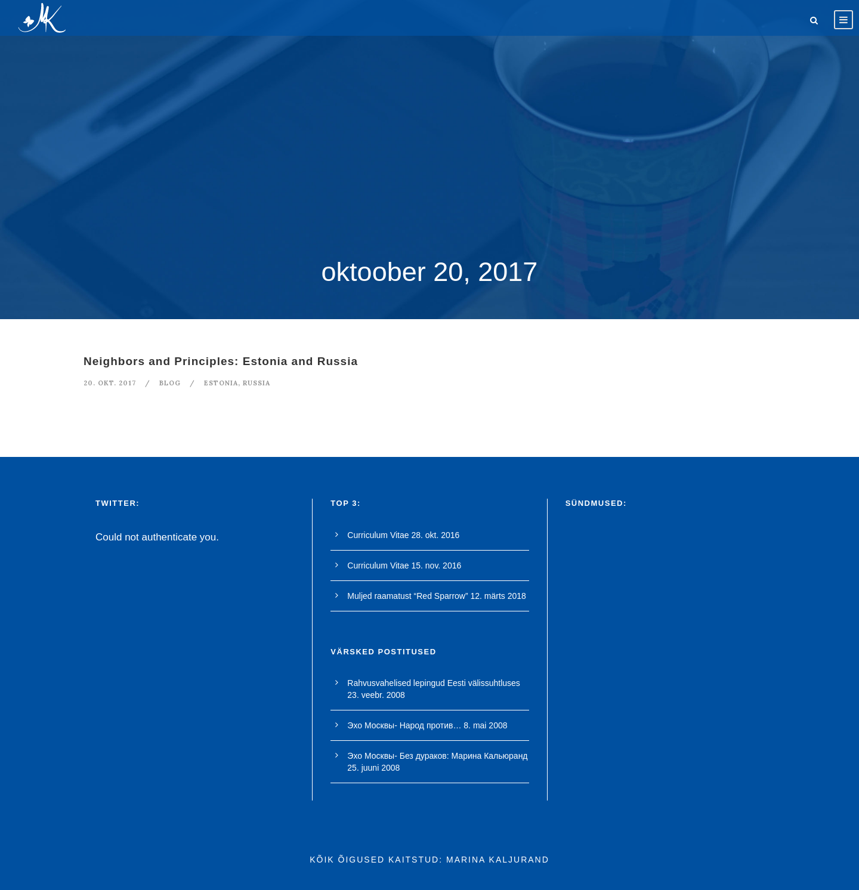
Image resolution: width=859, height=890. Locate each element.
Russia (256, 383)
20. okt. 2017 (110, 383)
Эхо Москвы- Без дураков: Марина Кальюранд (437, 756)
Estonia (221, 383)
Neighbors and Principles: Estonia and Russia (221, 361)
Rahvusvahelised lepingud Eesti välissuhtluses (433, 683)
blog (170, 383)
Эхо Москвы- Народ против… (404, 725)
